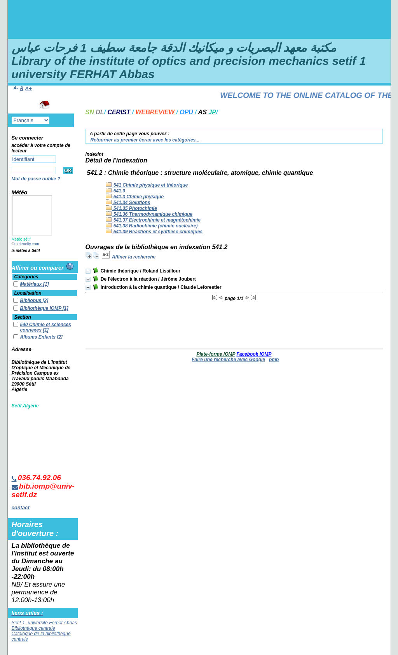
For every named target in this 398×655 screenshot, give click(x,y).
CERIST (119, 112)
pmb (274, 359)
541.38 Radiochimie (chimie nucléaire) (152, 226)
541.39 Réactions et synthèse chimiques (154, 231)
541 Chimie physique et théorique (147, 185)
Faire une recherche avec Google (228, 359)
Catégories (26, 276)
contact (21, 507)
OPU (187, 112)
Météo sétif (21, 239)
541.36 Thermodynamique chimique (149, 214)
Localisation (28, 293)
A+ (28, 88)
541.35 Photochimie (131, 208)
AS (207, 112)
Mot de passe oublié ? (36, 179)
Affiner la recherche (134, 257)
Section (22, 317)
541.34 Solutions (128, 202)
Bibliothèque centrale (33, 628)
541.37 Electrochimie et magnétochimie (153, 220)
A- (16, 88)
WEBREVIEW (155, 112)
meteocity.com (26, 244)
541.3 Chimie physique (135, 196)
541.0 (115, 191)
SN (95, 112)
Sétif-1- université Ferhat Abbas (44, 622)
